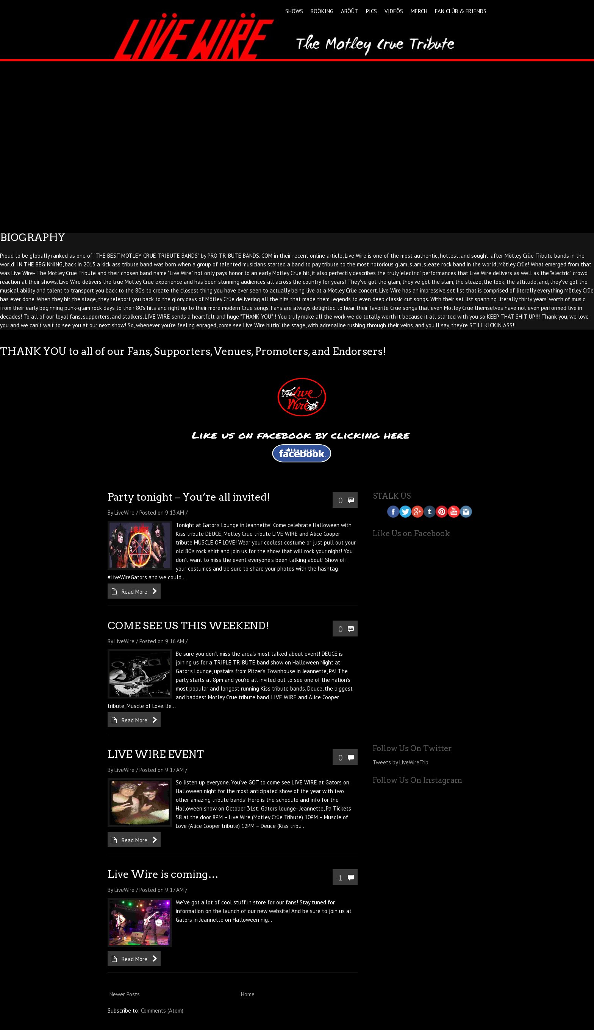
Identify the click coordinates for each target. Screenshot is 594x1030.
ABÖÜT (349, 11)
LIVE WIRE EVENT (156, 754)
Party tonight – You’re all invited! (189, 497)
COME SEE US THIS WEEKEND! (188, 625)
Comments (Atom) (162, 1010)
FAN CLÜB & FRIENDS (460, 11)
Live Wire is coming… (163, 874)
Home (248, 994)
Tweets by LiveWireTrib (400, 762)
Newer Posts (124, 994)
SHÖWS (294, 11)
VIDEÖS (394, 11)
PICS (371, 11)
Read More (134, 591)
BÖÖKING (322, 11)
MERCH (419, 11)
